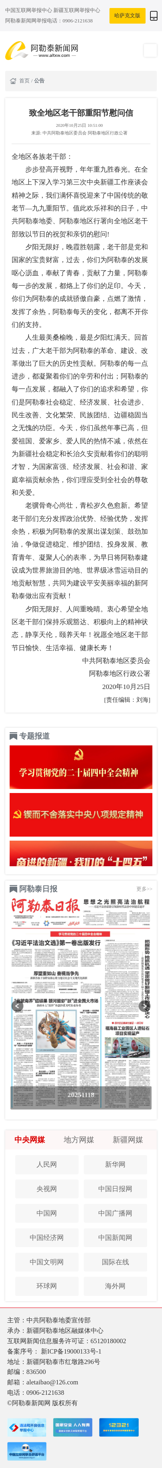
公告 (39, 81)
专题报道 (34, 736)
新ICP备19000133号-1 (71, 1351)
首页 (25, 81)
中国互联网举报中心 (29, 10)
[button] (17, 1006)
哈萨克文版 (127, 15)
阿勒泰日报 (38, 889)
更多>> (144, 889)
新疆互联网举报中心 (76, 10)
